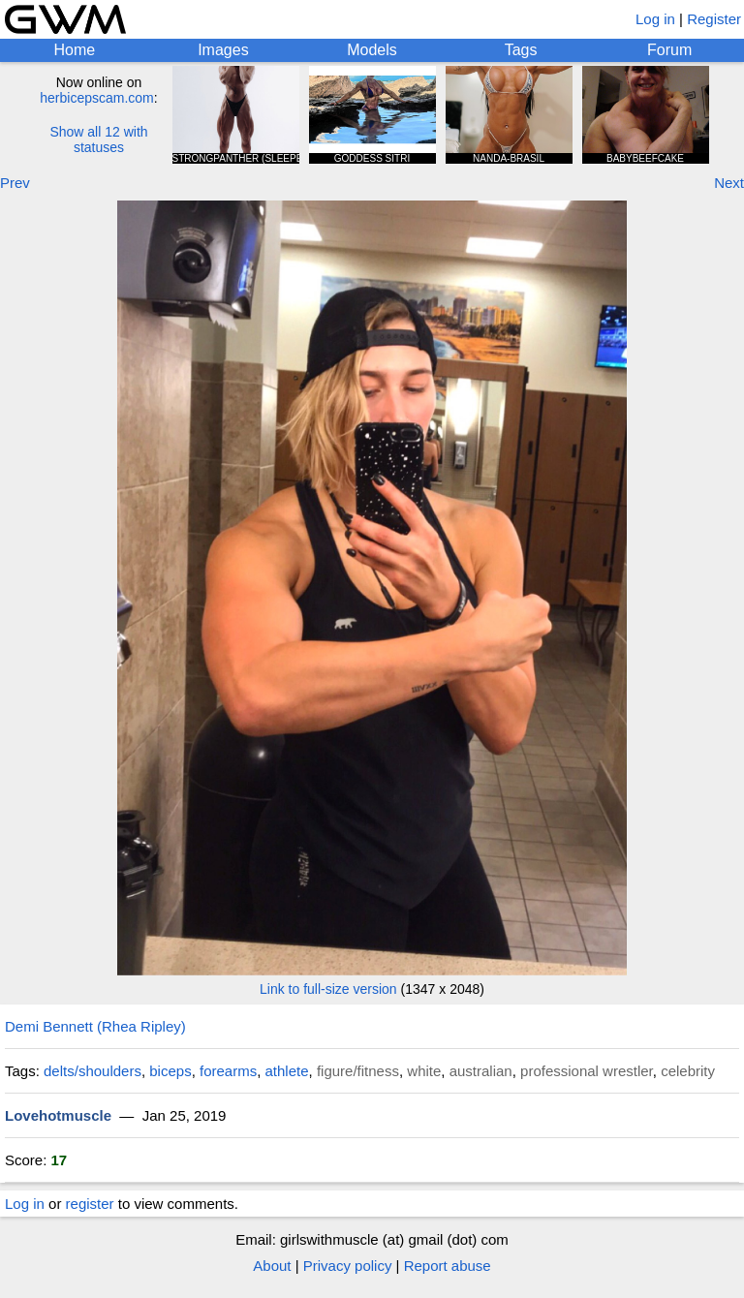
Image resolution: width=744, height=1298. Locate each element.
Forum (669, 50)
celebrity (688, 1071)
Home (74, 50)
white (424, 1071)
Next (729, 182)
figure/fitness (358, 1071)
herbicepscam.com (97, 98)
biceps (170, 1071)
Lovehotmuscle (58, 1115)
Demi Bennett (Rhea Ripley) (95, 1026)
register (90, 1203)
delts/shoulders (92, 1071)
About (272, 1265)
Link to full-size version (328, 989)
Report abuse (447, 1265)
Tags (521, 50)
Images (223, 50)
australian (481, 1071)
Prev (15, 182)
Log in (655, 19)
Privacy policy (347, 1265)
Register (714, 19)
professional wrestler (586, 1071)
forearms (228, 1071)
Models (372, 50)
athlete (287, 1071)
